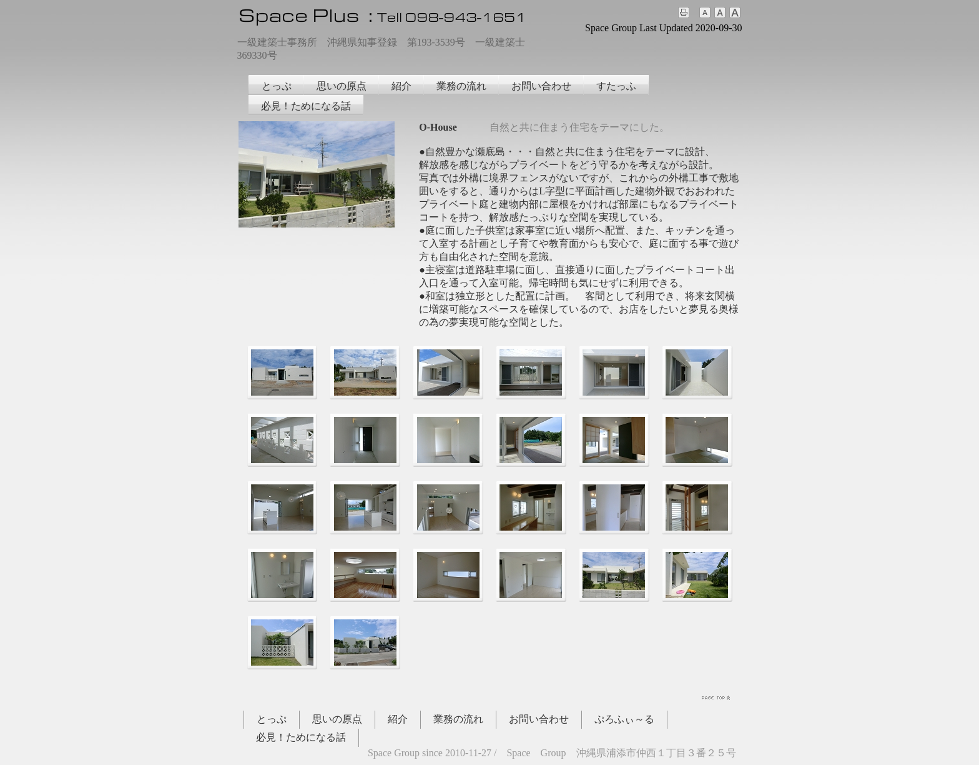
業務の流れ (461, 86)
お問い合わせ (541, 86)
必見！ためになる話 (306, 106)
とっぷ (277, 86)
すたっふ (616, 86)
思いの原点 (342, 86)
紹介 (401, 86)
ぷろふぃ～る (624, 719)
